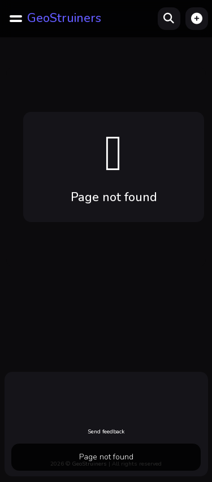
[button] (196, 18)
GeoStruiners (64, 18)
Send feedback (106, 432)
